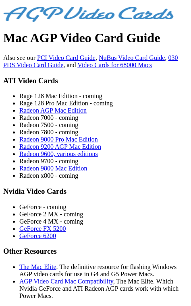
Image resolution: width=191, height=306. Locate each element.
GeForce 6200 (37, 235)
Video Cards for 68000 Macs (114, 65)
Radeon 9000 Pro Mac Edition (58, 139)
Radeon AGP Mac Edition (53, 110)
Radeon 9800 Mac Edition (53, 168)
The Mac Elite (37, 266)
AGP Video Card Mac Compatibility (66, 281)
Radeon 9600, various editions (58, 153)
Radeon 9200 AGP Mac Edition (60, 146)
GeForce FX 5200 (42, 228)
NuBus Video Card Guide (132, 57)
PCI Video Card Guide (66, 57)
